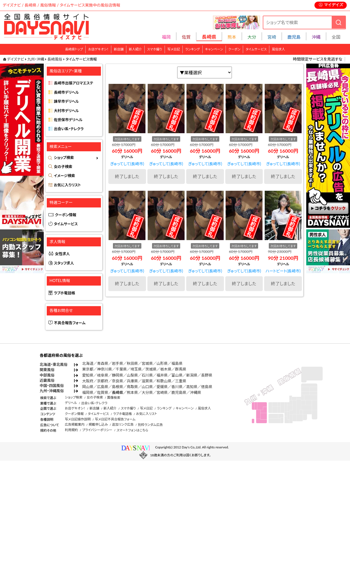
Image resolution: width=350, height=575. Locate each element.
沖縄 (316, 36)
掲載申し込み (98, 424)
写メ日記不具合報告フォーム (115, 419)
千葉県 (121, 369)
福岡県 (88, 392)
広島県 (102, 387)
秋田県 (132, 363)
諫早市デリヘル (66, 101)
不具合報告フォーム (70, 323)
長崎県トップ (74, 49)
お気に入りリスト (67, 185)
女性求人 (62, 254)
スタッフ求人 (64, 263)
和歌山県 (163, 381)
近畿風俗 (47, 380)
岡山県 (88, 387)
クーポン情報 (65, 215)
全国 (336, 36)
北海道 (88, 363)
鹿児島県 (178, 392)
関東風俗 (47, 370)
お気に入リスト (146, 414)
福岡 (166, 36)
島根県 (117, 387)
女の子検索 (63, 166)
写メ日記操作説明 (78, 419)
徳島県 (206, 387)
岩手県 (117, 363)
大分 (251, 36)
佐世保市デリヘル (68, 120)
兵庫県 (132, 381)
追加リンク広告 (123, 424)
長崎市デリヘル (66, 92)
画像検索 (113, 397)
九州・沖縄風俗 (52, 391)
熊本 (232, 36)
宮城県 (147, 363)
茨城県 (151, 369)
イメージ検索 (64, 175)
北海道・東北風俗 (54, 364)
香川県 (177, 387)
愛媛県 (162, 387)
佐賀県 (102, 392)
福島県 (177, 363)
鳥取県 (132, 387)
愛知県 (88, 375)
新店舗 (119, 49)
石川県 (147, 375)
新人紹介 (135, 49)
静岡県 (117, 375)
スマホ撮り (154, 49)
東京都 (88, 369)
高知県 (191, 387)
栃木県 (165, 369)
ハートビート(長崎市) (283, 271)
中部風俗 (47, 375)
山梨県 (132, 375)
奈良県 (117, 381)
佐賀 (186, 36)
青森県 (102, 363)
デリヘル (71, 403)
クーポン (234, 49)
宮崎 (271, 36)
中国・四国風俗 (52, 385)
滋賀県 (147, 381)
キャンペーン (214, 49)
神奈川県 (104, 369)
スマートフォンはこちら (132, 430)
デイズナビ (15, 59)
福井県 (162, 375)
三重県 (180, 381)
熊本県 (132, 392)
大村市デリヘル (66, 111)
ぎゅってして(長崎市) (127, 163)
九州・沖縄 (35, 59)
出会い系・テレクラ (69, 129)
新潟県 (191, 375)
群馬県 (180, 369)
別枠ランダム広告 (150, 425)
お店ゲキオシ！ (98, 49)
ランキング (192, 49)
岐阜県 (102, 375)
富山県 (177, 375)
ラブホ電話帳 (64, 293)
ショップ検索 (64, 157)
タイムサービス (256, 49)
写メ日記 (173, 49)
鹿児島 (294, 36)
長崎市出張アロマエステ (73, 83)
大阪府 (88, 381)
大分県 (147, 392)
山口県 (147, 387)
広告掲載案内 (74, 424)
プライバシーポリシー (97, 430)
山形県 (162, 363)
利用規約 (71, 430)
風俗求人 (278, 49)
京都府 (102, 381)
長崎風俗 (54, 59)
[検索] (338, 22)
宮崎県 (162, 392)
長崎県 (117, 392)
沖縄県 (195, 392)
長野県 (206, 375)
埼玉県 (136, 369)
